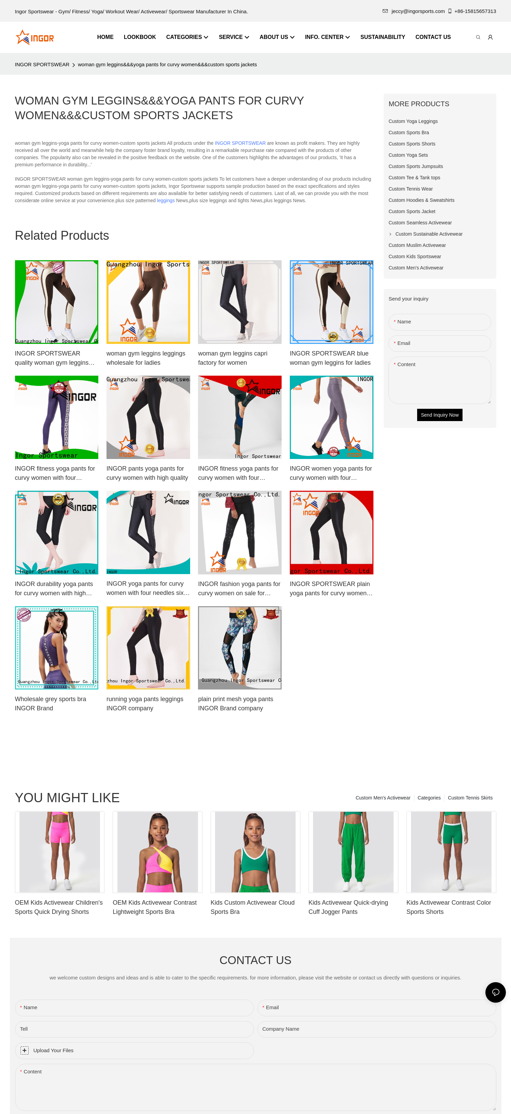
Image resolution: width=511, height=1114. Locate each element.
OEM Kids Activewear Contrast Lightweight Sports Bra (155, 907)
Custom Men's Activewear (383, 797)
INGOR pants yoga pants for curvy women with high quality (147, 473)
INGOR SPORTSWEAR (42, 64)
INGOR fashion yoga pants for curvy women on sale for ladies (239, 589)
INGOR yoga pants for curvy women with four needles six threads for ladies (145, 589)
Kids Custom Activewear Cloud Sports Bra (253, 907)
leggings (166, 200)
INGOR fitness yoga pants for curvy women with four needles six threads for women (56, 474)
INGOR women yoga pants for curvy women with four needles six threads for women (331, 474)
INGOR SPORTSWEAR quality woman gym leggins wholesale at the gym (52, 358)
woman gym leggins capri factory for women (232, 358)
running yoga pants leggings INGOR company (145, 704)
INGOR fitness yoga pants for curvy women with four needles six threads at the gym (239, 474)
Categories (429, 797)
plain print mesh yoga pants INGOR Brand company (235, 704)
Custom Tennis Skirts (470, 797)
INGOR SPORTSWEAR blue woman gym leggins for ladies (330, 358)
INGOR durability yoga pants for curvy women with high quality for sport (54, 589)
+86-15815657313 (471, 11)
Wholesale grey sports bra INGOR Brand (50, 704)
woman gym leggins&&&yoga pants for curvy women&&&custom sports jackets (167, 64)
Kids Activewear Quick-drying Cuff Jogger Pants (348, 907)
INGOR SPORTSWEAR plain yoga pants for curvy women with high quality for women (330, 589)
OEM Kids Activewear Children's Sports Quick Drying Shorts (59, 907)
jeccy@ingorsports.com (414, 11)
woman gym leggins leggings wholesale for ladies (146, 358)
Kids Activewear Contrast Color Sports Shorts (449, 907)
